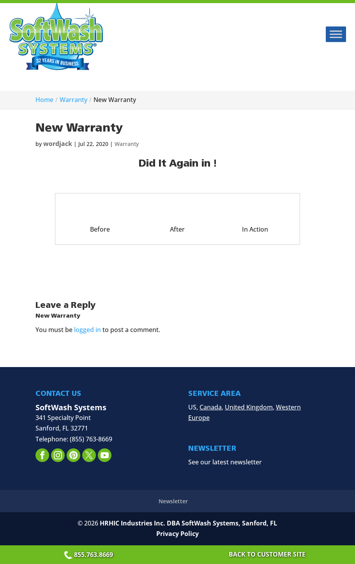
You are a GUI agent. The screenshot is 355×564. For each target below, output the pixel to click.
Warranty (127, 144)
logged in (87, 329)
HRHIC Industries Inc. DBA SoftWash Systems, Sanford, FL (188, 523)
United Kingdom (249, 407)
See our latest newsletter (225, 462)
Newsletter (173, 501)
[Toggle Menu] (336, 34)
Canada (211, 407)
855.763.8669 (89, 554)
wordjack (57, 143)
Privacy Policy (177, 533)
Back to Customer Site (267, 554)
